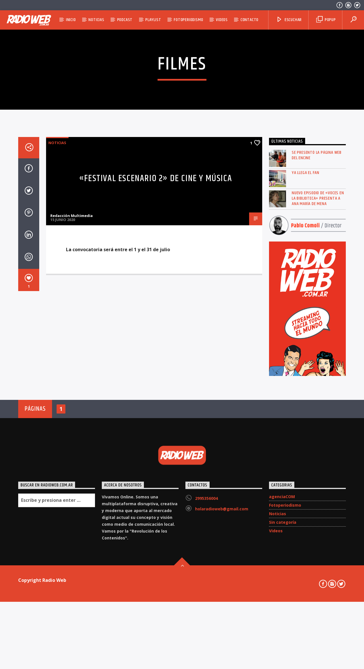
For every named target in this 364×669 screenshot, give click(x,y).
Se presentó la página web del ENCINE (317, 304)
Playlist (153, 19)
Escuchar (289, 19)
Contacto (249, 19)
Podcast (125, 19)
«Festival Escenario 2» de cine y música (155, 328)
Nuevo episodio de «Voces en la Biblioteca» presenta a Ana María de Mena (318, 347)
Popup (326, 19)
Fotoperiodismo (188, 19)
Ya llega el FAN (305, 322)
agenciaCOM (282, 645)
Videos (222, 19)
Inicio (71, 19)
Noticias (96, 19)
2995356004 (206, 647)
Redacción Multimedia (71, 364)
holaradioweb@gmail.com (221, 658)
